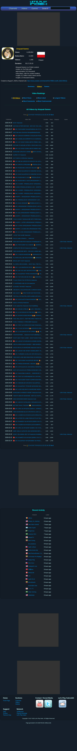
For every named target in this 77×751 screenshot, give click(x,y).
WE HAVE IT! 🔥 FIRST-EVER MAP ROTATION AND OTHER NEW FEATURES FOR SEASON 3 (40, 293)
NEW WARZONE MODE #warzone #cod (24, 399)
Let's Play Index (21, 715)
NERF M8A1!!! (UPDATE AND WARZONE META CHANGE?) (30, 431)
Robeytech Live (32, 566)
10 (39, 114)
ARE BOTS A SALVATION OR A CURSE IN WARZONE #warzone (31, 289)
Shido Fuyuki (32, 527)
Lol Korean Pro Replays (35, 556)
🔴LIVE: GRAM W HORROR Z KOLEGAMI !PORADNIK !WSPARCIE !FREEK (35, 135)
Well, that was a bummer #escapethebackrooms (26, 132)
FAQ (4, 711)
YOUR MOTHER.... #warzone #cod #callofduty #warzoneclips (30, 334)
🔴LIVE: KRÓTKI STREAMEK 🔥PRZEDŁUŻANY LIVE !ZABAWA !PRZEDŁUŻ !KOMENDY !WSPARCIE (42, 164)
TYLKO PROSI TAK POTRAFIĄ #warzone (25, 280)
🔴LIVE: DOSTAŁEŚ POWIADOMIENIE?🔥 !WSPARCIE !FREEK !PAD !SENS (35, 299)
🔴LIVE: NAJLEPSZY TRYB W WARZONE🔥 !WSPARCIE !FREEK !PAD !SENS (36, 273)
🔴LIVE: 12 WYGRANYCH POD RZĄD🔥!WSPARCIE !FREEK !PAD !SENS (34, 312)
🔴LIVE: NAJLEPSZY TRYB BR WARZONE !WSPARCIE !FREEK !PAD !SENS (35, 386)
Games (46, 86)
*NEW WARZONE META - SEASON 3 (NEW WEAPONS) (29, 251)
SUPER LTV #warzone (19, 155)
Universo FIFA (32, 534)
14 (47, 114)
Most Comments (29, 101)
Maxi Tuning (31, 540)
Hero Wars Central (33, 524)
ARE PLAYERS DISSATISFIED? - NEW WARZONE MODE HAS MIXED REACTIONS (37, 344)
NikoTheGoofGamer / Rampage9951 (38, 553)
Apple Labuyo (32, 547)
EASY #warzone (17, 122)
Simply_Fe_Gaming (33, 521)
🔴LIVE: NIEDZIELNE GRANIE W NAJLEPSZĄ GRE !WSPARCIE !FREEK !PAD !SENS (38, 383)
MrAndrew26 (31, 582)
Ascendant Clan (32, 585)
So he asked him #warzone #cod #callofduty (25, 306)
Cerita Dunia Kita (33, 550)
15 (49, 114)
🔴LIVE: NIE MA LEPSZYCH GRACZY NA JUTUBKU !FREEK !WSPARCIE (34, 161)
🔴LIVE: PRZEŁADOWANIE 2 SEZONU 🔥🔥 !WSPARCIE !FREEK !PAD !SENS (36, 363)
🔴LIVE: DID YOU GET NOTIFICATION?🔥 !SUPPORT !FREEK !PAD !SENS (35, 270)
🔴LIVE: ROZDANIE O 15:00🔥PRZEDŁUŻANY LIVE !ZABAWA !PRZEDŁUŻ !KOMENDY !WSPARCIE (42, 177)
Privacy (5, 713)
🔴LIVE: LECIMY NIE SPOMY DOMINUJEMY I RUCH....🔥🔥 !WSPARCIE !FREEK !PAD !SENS (40, 350)
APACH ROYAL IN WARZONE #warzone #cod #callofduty (29, 347)
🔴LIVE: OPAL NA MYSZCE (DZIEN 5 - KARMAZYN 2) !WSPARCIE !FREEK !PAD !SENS (38, 408)
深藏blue (30, 569)
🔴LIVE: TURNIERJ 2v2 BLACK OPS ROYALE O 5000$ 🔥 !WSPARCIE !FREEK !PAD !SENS (40, 354)
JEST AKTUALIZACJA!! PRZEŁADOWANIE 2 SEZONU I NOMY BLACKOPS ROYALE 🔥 (38, 370)
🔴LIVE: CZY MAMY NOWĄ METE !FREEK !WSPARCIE (29, 142)
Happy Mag (31, 559)
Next (52, 114)
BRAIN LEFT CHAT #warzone (21, 261)
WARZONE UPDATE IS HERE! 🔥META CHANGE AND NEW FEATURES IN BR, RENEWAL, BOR (41, 151)
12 (43, 114)
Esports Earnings (22, 713)
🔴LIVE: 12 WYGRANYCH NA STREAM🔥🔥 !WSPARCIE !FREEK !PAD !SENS (36, 331)
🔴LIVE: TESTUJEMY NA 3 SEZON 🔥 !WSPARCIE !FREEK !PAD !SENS (34, 245)
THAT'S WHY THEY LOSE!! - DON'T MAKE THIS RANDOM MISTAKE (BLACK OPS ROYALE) (40, 338)
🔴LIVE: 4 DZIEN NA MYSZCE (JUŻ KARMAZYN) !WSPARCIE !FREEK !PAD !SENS (37, 415)
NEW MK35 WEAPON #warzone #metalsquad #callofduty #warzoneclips (33, 241)
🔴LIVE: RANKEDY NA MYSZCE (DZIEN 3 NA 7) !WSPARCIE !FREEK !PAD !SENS (37, 421)
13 (45, 114)
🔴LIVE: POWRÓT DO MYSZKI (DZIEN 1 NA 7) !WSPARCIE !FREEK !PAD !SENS (36, 437)
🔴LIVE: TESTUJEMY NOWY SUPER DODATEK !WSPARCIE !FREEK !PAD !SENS (37, 379)
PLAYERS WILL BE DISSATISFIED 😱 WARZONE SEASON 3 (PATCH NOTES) (36, 257)
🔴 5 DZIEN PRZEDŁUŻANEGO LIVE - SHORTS (27, 187)
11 (41, 114)
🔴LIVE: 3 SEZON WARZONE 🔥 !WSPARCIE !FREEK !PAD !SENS (32, 254)
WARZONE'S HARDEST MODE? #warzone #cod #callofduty (30, 392)
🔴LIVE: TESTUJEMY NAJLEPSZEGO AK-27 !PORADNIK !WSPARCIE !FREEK (36, 129)
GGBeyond (20, 711)
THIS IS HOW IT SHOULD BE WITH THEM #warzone (28, 219)
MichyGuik (31, 572)
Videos (18, 702)
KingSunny (31, 531)
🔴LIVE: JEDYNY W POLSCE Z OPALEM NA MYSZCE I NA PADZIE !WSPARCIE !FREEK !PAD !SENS (42, 402)
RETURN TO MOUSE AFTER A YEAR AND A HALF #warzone (30, 145)
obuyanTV (31, 537)
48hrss (30, 518)
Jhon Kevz (31, 563)
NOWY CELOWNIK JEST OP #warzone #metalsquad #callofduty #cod (33, 434)
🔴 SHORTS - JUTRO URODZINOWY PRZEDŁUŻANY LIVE (30, 222)
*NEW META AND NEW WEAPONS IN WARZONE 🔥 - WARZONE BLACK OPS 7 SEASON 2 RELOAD (42, 357)
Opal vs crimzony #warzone (21, 302)
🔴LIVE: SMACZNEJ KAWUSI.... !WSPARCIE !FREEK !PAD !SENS (32, 373)
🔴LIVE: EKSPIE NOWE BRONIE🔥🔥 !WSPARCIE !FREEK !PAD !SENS (34, 315)
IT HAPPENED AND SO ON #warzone (24, 283)
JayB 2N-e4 (31, 579)
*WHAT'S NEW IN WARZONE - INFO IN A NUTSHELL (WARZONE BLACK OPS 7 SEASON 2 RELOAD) (42, 395)
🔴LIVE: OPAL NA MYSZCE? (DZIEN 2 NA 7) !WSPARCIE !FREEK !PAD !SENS (36, 428)
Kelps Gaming (32, 592)
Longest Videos (59, 98)
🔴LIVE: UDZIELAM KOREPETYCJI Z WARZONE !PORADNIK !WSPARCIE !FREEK (37, 139)
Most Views (27, 98)
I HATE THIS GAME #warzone (21, 235)
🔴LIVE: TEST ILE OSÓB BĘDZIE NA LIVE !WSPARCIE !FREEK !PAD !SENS (35, 376)
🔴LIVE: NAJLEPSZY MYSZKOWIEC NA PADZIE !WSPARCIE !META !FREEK (35, 440)
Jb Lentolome (32, 544)
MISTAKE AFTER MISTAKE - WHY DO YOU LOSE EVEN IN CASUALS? (33, 126)
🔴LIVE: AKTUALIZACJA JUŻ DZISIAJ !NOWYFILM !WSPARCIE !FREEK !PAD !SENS (37, 367)
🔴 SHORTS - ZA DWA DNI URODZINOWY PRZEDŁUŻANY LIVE (32, 228)
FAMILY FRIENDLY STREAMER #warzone (25, 322)
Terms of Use (7, 715)
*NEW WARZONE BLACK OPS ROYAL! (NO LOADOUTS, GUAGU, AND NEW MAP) (37, 411)
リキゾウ (31, 588)
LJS (29, 576)
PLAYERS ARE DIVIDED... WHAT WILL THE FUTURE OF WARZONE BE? (34, 264)
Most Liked (42, 98)
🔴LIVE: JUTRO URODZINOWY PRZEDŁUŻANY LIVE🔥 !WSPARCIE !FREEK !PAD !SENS (39, 225)
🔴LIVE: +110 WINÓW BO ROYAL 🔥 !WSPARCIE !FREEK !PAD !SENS (33, 267)
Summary (31, 86)
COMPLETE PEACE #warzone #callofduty (25, 248)
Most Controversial (44, 101)
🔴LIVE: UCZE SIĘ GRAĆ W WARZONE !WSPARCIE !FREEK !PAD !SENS (34, 389)
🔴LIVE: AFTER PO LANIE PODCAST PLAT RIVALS (28, 418)
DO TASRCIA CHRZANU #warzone (23, 158)
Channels (18, 700)
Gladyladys (31, 595)
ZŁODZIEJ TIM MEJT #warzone (22, 286)
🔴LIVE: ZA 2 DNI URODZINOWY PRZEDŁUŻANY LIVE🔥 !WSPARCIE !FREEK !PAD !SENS (40, 232)
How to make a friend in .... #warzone (23, 238)
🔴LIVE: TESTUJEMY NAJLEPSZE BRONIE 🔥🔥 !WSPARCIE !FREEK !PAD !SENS (37, 360)
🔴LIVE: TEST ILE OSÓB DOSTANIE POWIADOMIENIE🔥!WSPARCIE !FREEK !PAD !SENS (39, 325)
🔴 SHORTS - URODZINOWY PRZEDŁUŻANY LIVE (28, 196)
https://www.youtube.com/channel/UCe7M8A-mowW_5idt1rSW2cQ (47, 81)
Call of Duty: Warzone (66, 241)
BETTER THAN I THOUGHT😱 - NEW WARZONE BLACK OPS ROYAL (33, 405)
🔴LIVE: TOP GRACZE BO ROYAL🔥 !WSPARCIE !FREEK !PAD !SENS (33, 277)
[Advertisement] (38, 29)
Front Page (6, 700)
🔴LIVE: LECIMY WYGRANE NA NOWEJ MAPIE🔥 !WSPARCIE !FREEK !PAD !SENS (37, 341)
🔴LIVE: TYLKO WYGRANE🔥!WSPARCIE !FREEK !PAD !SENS (31, 328)
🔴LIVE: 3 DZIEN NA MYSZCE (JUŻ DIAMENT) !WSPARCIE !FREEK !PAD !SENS (36, 424)
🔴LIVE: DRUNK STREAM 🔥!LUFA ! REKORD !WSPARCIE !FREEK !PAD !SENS (36, 309)
